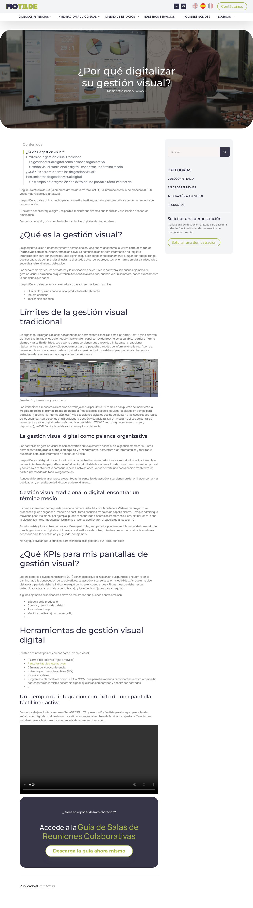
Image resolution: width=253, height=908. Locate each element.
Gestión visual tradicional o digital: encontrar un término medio (76, 167)
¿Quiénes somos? (197, 16)
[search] (225, 152)
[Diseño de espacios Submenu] (137, 17)
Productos (176, 205)
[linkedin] (176, 6)
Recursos (223, 16)
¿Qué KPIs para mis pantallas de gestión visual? (61, 172)
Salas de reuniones (182, 187)
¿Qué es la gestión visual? (45, 152)
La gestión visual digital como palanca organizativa (67, 162)
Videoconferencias (34, 16)
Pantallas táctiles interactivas (47, 663)
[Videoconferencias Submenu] (51, 17)
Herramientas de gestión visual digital (54, 177)
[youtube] (183, 6)
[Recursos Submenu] (233, 17)
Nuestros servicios (159, 16)
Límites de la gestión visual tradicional (54, 157)
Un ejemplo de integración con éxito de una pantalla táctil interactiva (80, 182)
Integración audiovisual (77, 16)
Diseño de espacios (120, 16)
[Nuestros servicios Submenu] (177, 17)
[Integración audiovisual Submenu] (99, 17)
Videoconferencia (181, 178)
